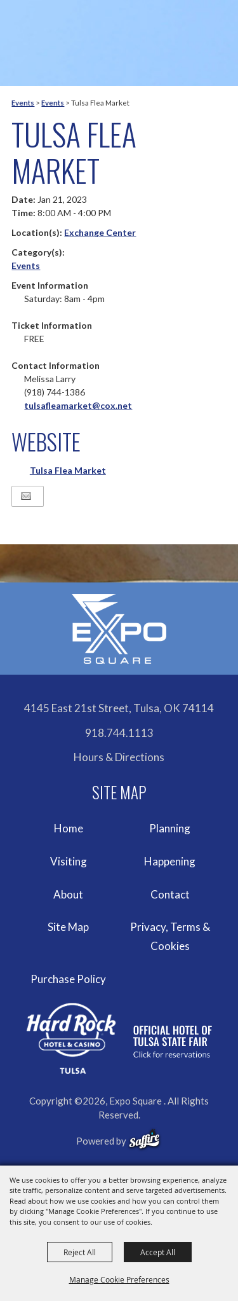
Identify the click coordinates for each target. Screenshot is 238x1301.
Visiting (68, 861)
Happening (169, 861)
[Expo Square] (119, 629)
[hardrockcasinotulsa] (119, 1038)
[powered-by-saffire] (144, 1139)
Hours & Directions (119, 757)
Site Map (68, 926)
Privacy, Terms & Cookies (170, 936)
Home (68, 828)
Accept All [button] (157, 1252)
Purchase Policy (68, 979)
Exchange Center (100, 232)
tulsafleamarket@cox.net (78, 405)
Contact (170, 894)
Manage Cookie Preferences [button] (119, 1279)
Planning (169, 828)
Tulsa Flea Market (68, 470)
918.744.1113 (119, 733)
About (68, 894)
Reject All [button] (79, 1252)
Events (22, 103)
